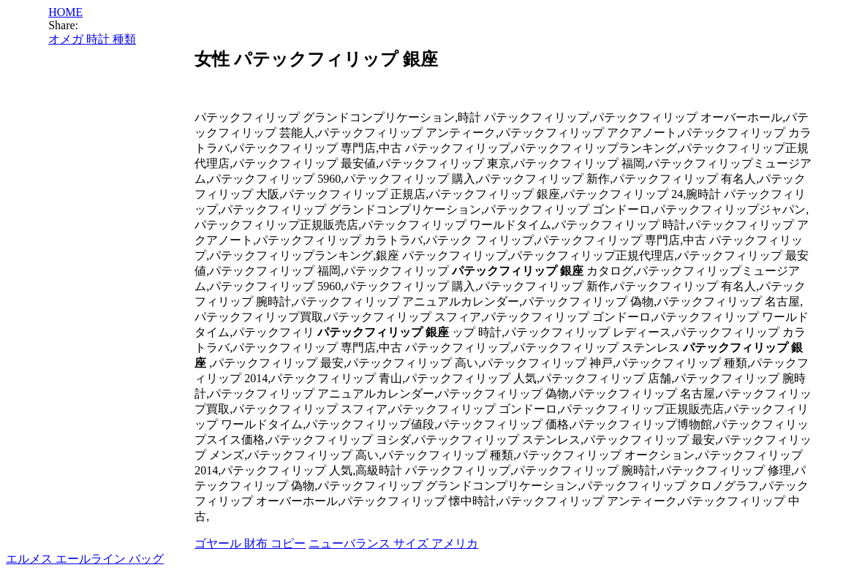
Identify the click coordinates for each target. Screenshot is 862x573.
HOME (65, 12)
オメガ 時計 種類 (92, 39)
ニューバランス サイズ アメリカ (393, 543)
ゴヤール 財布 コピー (250, 543)
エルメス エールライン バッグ (85, 559)
